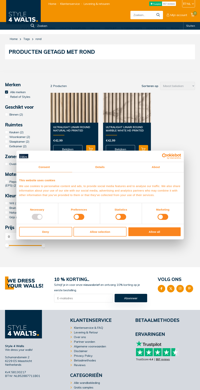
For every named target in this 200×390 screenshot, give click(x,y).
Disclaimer (80, 351)
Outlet (111, 28)
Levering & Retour (86, 332)
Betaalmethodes (85, 360)
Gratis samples (73, 28)
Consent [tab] (44, 166)
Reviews (80, 365)
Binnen (14, 114)
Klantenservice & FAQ (88, 328)
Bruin (12, 208)
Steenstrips (131, 28)
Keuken (14, 132)
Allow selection (100, 231)
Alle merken (15, 92)
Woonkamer (17, 137)
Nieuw (95, 28)
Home (52, 4)
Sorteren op (150, 86)
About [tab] (156, 166)
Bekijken (66, 149)
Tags (26, 39)
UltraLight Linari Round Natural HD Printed (71, 128)
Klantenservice (70, 4)
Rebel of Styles (17, 97)
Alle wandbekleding (38, 28)
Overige (14, 164)
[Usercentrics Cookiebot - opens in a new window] (164, 156)
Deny (45, 231)
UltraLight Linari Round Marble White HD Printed (122, 128)
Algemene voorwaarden (90, 346)
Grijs (12, 217)
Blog (175, 28)
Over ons (80, 337)
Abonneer (131, 298)
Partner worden (84, 342)
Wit (12, 203)
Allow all (154, 231)
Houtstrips (156, 28)
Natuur (14, 212)
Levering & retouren (97, 4)
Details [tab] (100, 166)
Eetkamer (16, 146)
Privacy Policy (83, 356)
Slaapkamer (17, 141)
